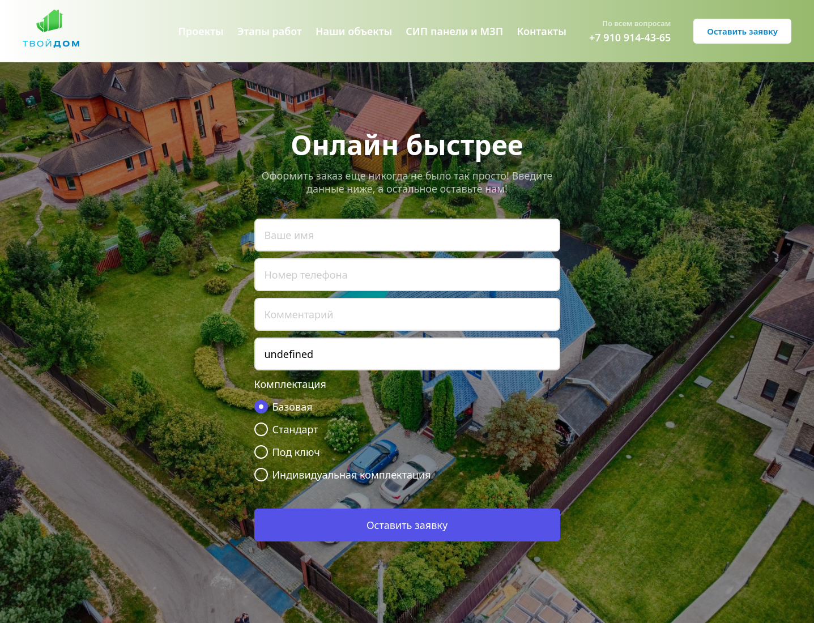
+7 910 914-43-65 (630, 37)
